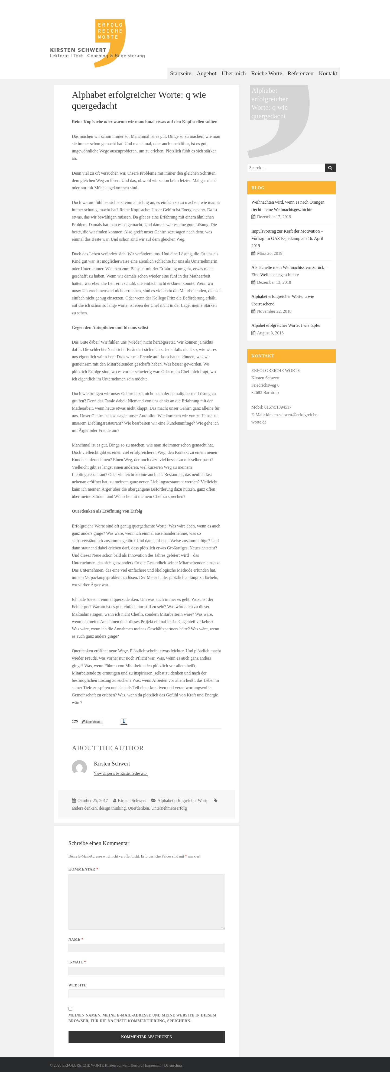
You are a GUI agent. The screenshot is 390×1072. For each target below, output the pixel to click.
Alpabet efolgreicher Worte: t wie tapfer (286, 325)
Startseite (180, 73)
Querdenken (138, 808)
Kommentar (83, 869)
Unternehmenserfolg (169, 808)
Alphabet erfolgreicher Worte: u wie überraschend (282, 300)
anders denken (84, 808)
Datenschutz (173, 1065)
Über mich (234, 73)
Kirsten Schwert (132, 800)
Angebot (206, 73)
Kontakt (328, 73)
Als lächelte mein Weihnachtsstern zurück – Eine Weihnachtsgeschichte (289, 271)
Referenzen (301, 73)
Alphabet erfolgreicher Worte (182, 800)
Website (78, 985)
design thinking (112, 808)
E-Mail (77, 962)
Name (76, 939)
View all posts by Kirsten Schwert (119, 773)
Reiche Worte (266, 73)
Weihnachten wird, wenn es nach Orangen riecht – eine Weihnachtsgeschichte (287, 206)
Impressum (153, 1065)
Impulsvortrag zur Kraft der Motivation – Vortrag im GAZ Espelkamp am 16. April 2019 (287, 238)
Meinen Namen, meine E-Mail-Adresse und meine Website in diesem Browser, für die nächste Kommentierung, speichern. (143, 1018)
